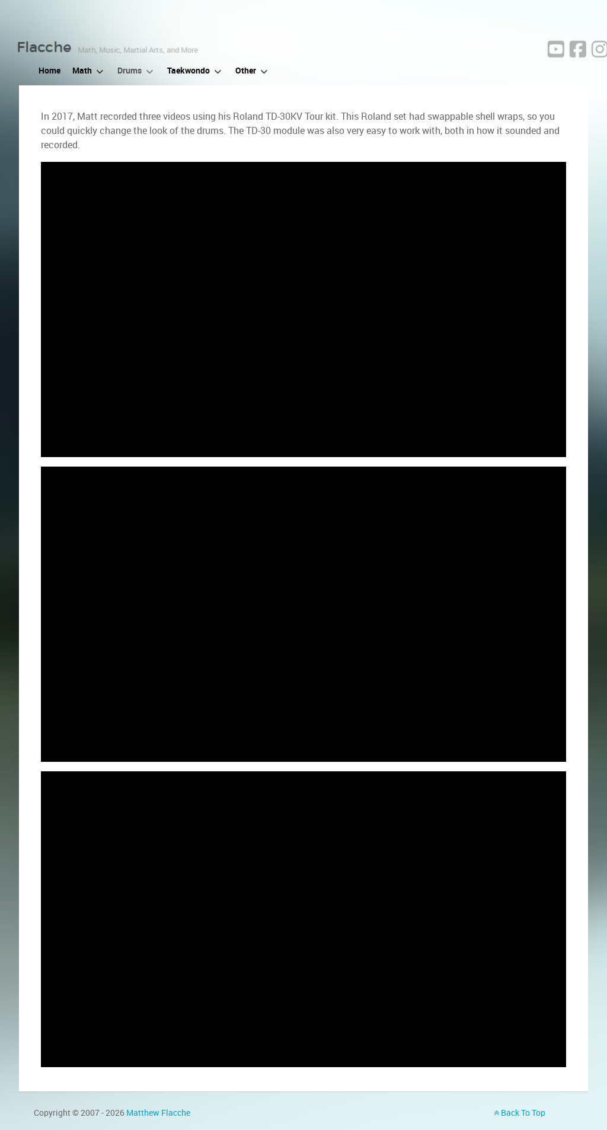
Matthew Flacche (158, 1112)
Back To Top (519, 1112)
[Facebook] (598, 68)
